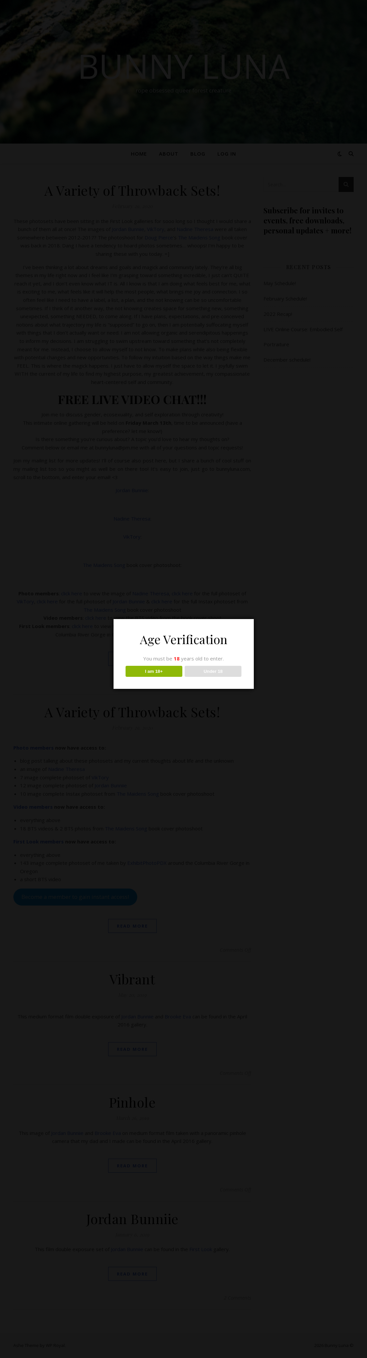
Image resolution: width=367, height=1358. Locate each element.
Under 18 (213, 671)
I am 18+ (154, 671)
